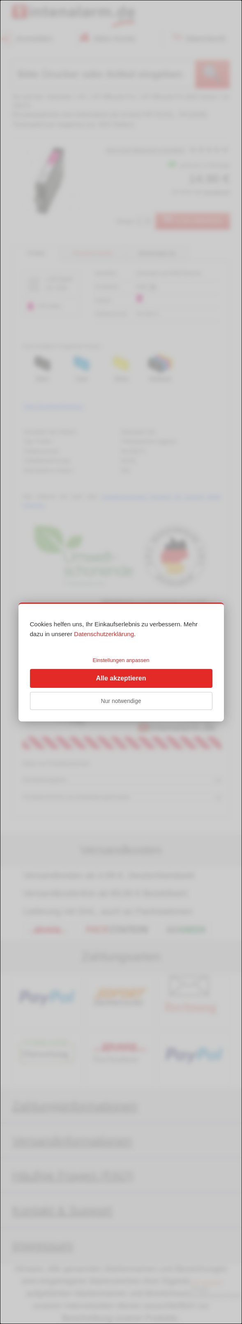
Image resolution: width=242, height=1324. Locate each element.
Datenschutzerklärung (104, 633)
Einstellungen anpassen (120, 660)
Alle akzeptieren (121, 678)
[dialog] (121, 662)
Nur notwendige (121, 701)
